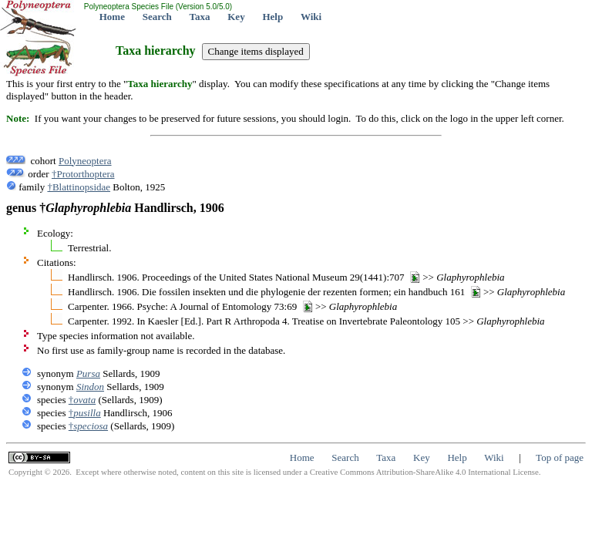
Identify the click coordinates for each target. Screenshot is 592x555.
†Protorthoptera (83, 174)
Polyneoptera (85, 160)
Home (112, 16)
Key (235, 16)
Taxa (200, 16)
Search (157, 16)
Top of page (560, 457)
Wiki (311, 16)
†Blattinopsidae (78, 187)
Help (272, 16)
